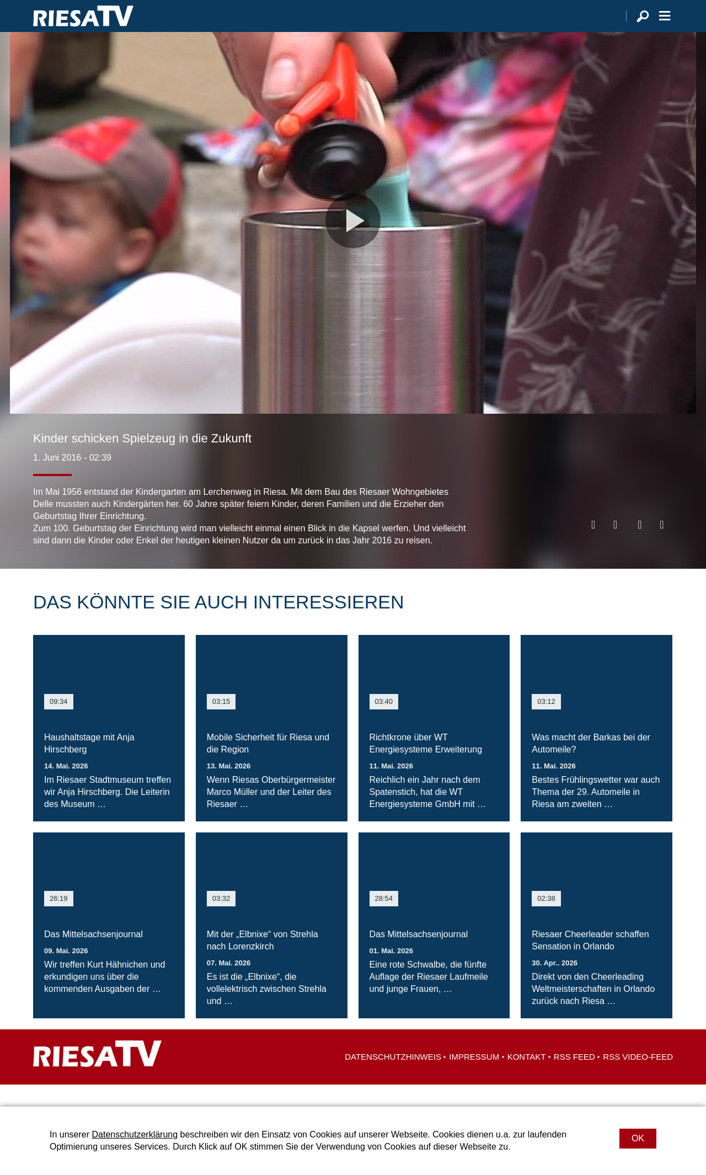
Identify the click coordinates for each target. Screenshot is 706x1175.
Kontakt (526, 1078)
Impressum (474, 1078)
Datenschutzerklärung (135, 1134)
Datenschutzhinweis (393, 1078)
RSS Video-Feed (638, 1078)
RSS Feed (574, 1078)
